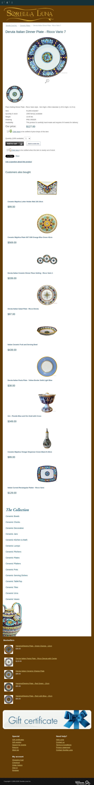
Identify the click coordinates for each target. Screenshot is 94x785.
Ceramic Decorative (15, 528)
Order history (17, 765)
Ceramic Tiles (12, 587)
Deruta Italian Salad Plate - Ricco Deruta (23, 309)
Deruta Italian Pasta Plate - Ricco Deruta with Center (36, 658)
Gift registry (16, 742)
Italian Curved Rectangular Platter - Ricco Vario (26, 488)
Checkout (16, 763)
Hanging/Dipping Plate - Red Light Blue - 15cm (34, 696)
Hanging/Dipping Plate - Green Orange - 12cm (34, 646)
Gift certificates (18, 740)
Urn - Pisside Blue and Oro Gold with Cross (24, 416)
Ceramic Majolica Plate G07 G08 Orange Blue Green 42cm (30, 237)
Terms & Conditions (63, 745)
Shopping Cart (18, 760)
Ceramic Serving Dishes (17, 575)
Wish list (15, 750)
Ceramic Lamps (13, 546)
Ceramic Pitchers (13, 551)
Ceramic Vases (12, 599)
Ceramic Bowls (12, 516)
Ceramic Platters (13, 563)
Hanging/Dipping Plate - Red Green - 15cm (32, 683)
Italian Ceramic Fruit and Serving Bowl (22, 345)
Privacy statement (63, 747)
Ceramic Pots (12, 569)
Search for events (19, 745)
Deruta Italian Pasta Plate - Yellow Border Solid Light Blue (30, 380)
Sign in (15, 768)
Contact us (60, 742)
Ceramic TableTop (14, 581)
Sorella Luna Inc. (11, 25)
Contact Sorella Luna (64, 750)
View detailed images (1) (47, 81)
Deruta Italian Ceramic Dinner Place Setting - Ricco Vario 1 (30, 273)
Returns (15, 747)
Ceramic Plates (25, 25)
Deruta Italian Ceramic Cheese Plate (30, 671)
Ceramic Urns (12, 593)
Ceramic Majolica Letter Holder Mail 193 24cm (25, 202)
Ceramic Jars (12, 534)
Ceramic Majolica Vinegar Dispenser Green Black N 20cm (30, 452)
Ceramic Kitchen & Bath (16, 540)
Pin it (17, 156)
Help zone (60, 740)
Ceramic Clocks (13, 522)
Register (15, 770)
